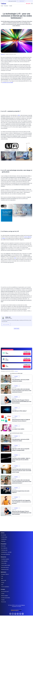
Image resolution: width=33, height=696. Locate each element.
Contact (2, 593)
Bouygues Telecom (5, 574)
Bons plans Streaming (5, 554)
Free (2, 576)
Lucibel (3, 238)
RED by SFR (3, 580)
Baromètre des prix (5, 567)
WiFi (19, 115)
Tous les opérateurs (5, 586)
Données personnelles (5, 597)
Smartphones (3, 539)
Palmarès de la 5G (4, 569)
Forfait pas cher (4, 550)
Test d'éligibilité (4, 561)
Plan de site (3, 601)
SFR (2, 578)
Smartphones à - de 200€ (6, 552)
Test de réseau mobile (5, 565)
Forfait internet (16, 328)
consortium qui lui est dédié (7, 82)
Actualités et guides (5, 559)
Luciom (25, 236)
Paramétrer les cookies (16, 606)
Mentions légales (4, 595)
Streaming (3, 541)
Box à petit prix (4, 548)
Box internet (3, 535)
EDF (15, 258)
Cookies (2, 599)
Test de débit (3, 563)
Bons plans (3, 546)
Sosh (2, 584)
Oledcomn (29, 236)
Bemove (23, 605)
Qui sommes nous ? (5, 591)
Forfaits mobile (4, 537)
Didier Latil (3, 54)
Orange (2, 582)
